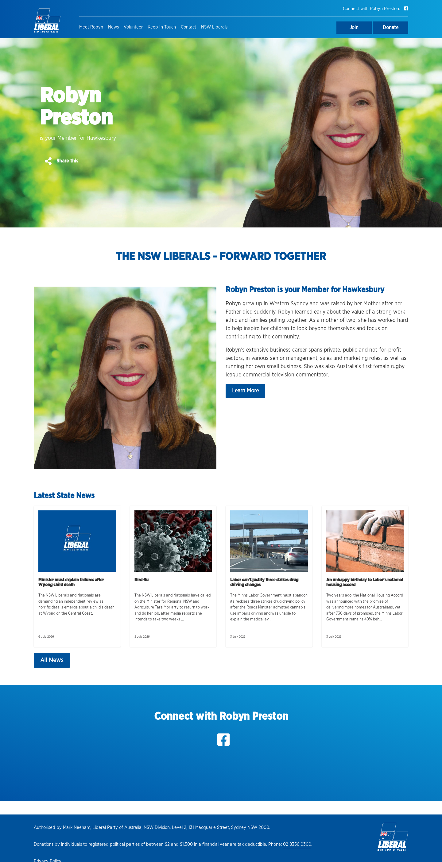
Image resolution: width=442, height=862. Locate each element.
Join (354, 27)
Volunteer (133, 27)
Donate (390, 27)
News (113, 27)
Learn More (245, 391)
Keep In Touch (162, 27)
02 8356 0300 (297, 844)
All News (52, 660)
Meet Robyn (91, 27)
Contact (188, 27)
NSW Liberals (214, 27)
